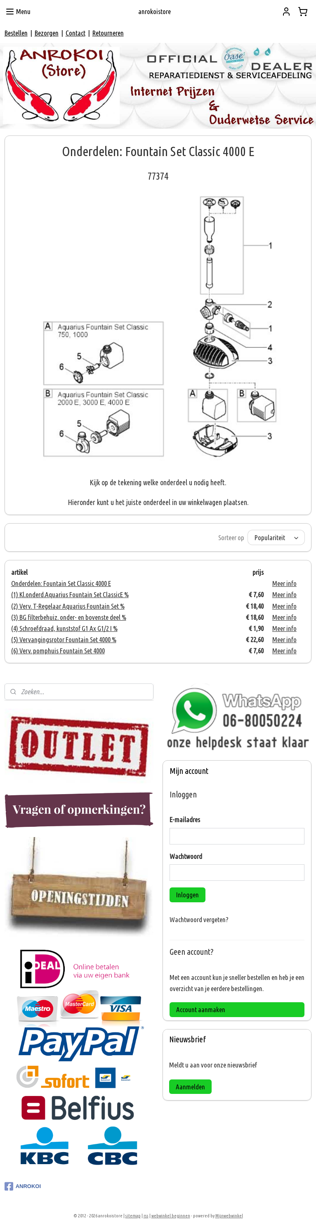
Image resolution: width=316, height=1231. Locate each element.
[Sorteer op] (276, 537)
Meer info (284, 583)
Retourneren (108, 33)
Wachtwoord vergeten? (199, 919)
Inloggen (187, 895)
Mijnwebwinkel (229, 1215)
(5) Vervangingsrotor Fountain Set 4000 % (63, 639)
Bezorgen (47, 33)
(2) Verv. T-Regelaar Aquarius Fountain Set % (68, 606)
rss (146, 1215)
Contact (75, 33)
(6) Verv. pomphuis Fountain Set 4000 (58, 651)
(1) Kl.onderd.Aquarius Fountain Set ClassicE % (70, 594)
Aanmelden (190, 1087)
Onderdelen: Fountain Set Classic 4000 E (61, 583)
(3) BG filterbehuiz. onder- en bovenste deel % (68, 617)
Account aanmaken (200, 1009)
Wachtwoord (186, 856)
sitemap (133, 1215)
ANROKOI (23, 1186)
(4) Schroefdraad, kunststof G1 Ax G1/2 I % (64, 628)
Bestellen (16, 33)
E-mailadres (185, 819)
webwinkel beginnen (170, 1215)
